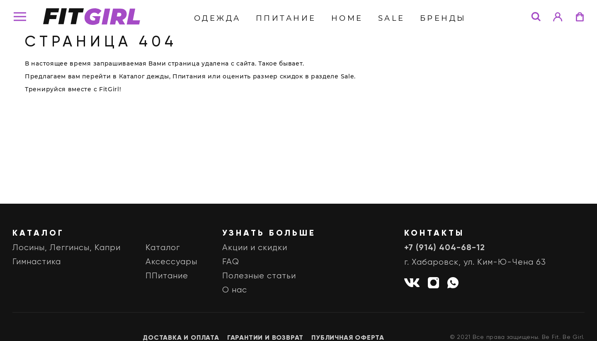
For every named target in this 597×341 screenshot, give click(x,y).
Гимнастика (36, 262)
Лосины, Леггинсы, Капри (66, 248)
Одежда (217, 18)
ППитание (286, 18)
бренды (443, 18)
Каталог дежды (144, 76)
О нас (234, 290)
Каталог (163, 248)
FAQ (230, 262)
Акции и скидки (254, 248)
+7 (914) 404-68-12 (444, 248)
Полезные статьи (259, 276)
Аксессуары (171, 262)
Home (347, 18)
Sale (391, 18)
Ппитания (189, 76)
